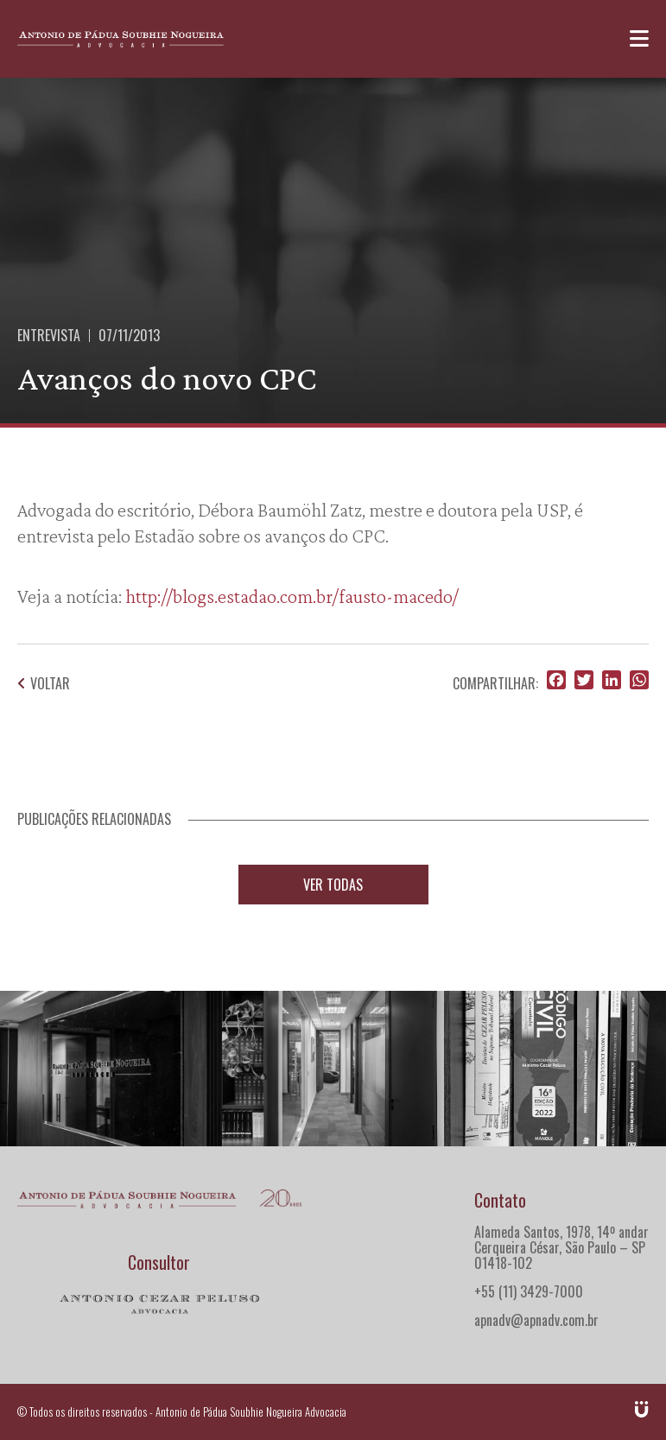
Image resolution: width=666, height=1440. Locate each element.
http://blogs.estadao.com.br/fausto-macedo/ (292, 596)
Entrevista (48, 335)
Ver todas (333, 884)
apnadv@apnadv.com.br (536, 1320)
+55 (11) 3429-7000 (528, 1291)
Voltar (43, 683)
